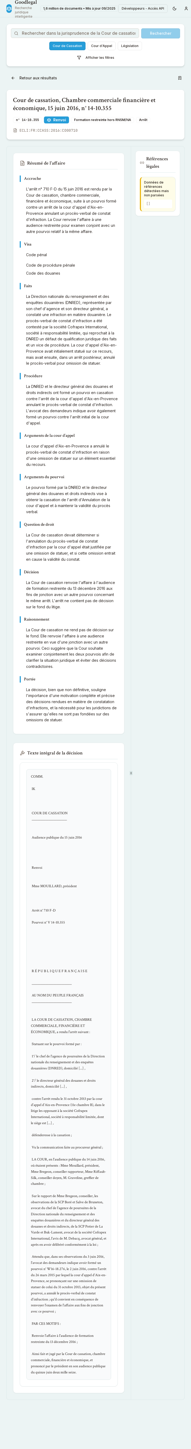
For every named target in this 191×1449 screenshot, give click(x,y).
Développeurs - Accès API (143, 8)
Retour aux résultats (34, 78)
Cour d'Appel (101, 46)
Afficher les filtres (95, 58)
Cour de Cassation (67, 46)
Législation (130, 46)
